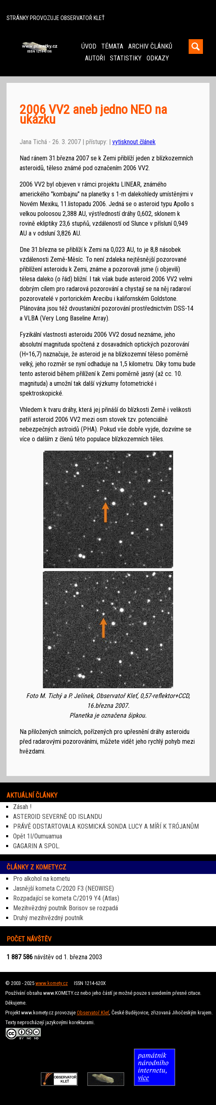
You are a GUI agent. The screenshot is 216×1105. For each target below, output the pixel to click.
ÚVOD (88, 46)
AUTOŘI (95, 58)
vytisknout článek (134, 142)
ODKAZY (158, 58)
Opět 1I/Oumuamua (37, 836)
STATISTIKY (126, 58)
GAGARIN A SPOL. (36, 846)
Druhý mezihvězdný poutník (48, 918)
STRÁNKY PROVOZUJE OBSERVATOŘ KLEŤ (56, 18)
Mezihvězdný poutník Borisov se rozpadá (65, 908)
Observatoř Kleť (93, 1012)
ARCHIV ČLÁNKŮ (150, 46)
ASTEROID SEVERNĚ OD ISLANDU (57, 816)
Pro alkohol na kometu (41, 879)
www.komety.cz (52, 983)
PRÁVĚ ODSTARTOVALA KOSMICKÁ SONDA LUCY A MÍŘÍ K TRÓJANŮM (106, 826)
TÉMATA (112, 46)
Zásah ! (22, 807)
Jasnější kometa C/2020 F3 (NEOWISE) (63, 888)
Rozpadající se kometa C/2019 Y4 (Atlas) (66, 898)
